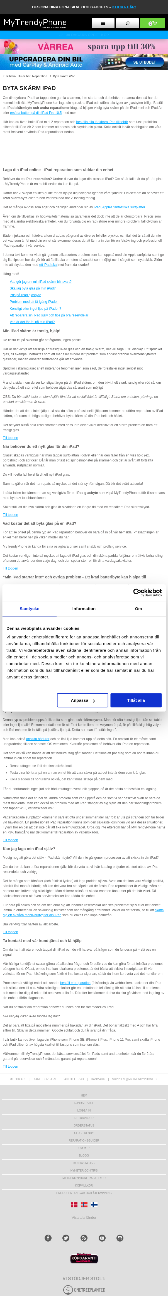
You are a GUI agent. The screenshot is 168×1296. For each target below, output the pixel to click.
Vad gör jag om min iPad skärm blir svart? (41, 282)
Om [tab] (138, 608)
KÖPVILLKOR (84, 1185)
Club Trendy (84, 1133)
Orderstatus (84, 1125)
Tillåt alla (136, 700)
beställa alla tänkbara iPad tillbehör (102, 122)
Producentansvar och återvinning (84, 1193)
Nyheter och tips (84, 1170)
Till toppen (10, 438)
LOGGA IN (84, 1110)
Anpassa (83, 700)
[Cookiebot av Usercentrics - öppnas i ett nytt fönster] (137, 592)
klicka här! (124, 7)
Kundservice (84, 1103)
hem (84, 1095)
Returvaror (84, 1118)
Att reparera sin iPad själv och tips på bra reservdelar (49, 315)
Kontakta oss (84, 1163)
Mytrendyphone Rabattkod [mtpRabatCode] (84, 1178)
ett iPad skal (48, 265)
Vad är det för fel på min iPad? (32, 322)
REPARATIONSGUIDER (84, 1140)
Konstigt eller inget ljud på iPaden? (35, 309)
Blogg (84, 1155)
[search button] (127, 23)
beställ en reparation (75, 983)
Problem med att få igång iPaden (34, 302)
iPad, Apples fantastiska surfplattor (119, 207)
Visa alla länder (84, 1217)
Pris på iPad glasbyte (25, 295)
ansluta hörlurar (37, 739)
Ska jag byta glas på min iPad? (33, 288)
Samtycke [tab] (29, 608)
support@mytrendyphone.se (135, 1079)
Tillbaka (10, 76)
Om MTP (84, 1148)
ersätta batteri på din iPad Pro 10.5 (36, 113)
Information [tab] (84, 608)
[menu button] (103, 23)
